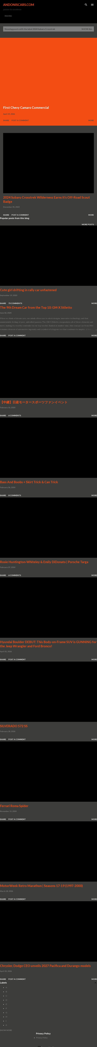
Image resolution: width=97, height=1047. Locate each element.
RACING (8, 16)
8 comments (14, 495)
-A (6, 987)
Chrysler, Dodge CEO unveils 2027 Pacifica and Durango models (45, 966)
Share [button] (6, 120)
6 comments (14, 415)
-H (6, 1017)
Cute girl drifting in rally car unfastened (28, 290)
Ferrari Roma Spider (14, 806)
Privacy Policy (41, 1038)
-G (6, 1013)
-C (6, 996)
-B (6, 992)
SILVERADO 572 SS (14, 726)
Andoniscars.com (18, 5)
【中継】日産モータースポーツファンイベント (34, 402)
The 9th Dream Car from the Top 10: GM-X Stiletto (36, 307)
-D (6, 1000)
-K (6, 1025)
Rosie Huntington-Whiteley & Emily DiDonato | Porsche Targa (44, 562)
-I (5, 1021)
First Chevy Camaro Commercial (26, 107)
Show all (87, 29)
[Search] (86, 4)
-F (6, 1008)
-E (6, 1004)
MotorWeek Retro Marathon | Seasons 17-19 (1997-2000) (41, 886)
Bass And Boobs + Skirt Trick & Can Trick (29, 482)
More (91, 120)
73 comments (15, 303)
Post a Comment (20, 120)
